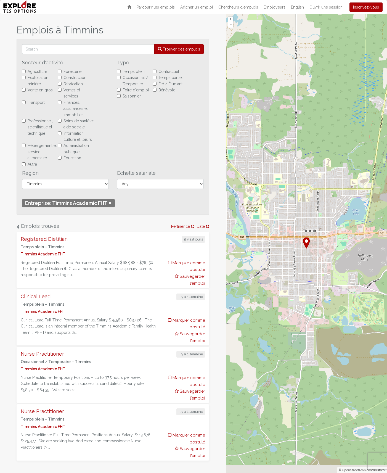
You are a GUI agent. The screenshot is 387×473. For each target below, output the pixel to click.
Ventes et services (69, 93)
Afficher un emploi (196, 7)
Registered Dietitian (44, 239)
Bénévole (164, 90)
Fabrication (70, 84)
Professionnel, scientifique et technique (37, 127)
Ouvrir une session (326, 7)
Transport (33, 102)
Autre (29, 164)
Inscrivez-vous (366, 7)
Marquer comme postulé (186, 266)
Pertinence (182, 226)
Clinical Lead (36, 296)
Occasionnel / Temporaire (132, 80)
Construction (72, 77)
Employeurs (274, 7)
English (297, 7)
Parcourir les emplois (156, 7)
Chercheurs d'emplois (238, 7)
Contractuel (166, 71)
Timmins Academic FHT (43, 254)
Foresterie (69, 71)
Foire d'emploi (133, 90)
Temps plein (131, 71)
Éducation (69, 158)
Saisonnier (129, 96)
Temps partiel (168, 77)
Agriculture (34, 71)
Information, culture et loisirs (75, 136)
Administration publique (73, 148)
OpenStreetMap (354, 470)
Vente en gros (37, 90)
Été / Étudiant (167, 84)
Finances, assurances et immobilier (73, 108)
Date (203, 226)
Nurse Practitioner (42, 354)
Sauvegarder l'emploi (190, 280)
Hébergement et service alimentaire (39, 151)
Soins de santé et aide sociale (76, 124)
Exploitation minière (35, 80)
